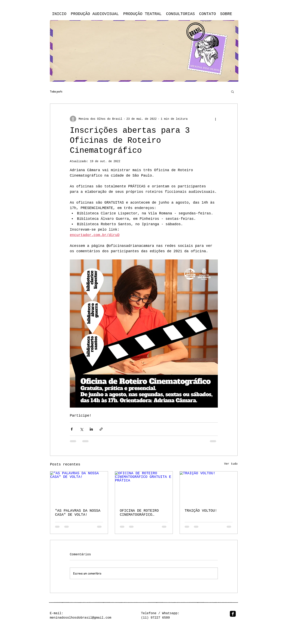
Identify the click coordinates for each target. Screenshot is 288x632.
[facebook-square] (233, 614)
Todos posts (56, 91)
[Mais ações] (215, 119)
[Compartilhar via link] (101, 429)
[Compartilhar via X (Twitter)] (81, 429)
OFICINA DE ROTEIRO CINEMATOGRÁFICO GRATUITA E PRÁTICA (139, 513)
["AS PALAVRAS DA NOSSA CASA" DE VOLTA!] (79, 487)
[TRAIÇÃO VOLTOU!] (208, 487)
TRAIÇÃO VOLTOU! (201, 511)
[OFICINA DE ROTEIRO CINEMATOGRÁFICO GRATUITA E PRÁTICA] (144, 487)
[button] (232, 91)
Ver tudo (231, 463)
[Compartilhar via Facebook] (72, 429)
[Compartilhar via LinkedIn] (91, 429)
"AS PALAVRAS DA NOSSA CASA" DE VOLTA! (77, 513)
